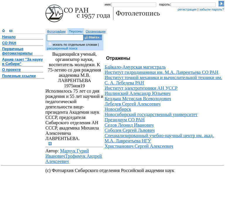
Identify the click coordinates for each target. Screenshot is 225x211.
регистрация (187, 9)
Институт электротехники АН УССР (141, 88)
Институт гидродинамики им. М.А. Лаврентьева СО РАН (161, 72)
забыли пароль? (211, 9)
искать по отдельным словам (75, 44)
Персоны (76, 31)
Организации (96, 31)
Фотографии (56, 31)
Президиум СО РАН (125, 119)
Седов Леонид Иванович (129, 124)
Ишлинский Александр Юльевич (138, 93)
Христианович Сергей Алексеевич (139, 146)
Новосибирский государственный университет (151, 114)
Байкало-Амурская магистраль (135, 66)
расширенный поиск (62, 48)
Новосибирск (118, 109)
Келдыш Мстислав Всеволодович (138, 98)
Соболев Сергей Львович (130, 130)
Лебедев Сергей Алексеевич (133, 103)
